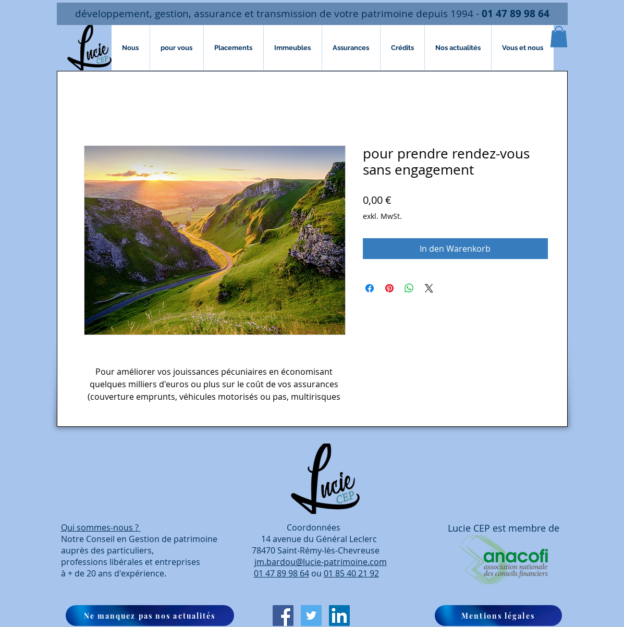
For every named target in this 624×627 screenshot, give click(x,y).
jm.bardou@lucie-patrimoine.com (320, 562)
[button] (559, 36)
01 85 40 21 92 (351, 573)
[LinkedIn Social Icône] (339, 615)
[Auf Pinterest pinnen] (389, 288)
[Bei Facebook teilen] (369, 288)
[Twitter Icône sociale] (311, 615)
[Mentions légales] (498, 615)
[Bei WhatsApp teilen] (409, 288)
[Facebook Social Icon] (283, 615)
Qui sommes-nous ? (101, 527)
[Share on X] (429, 288)
